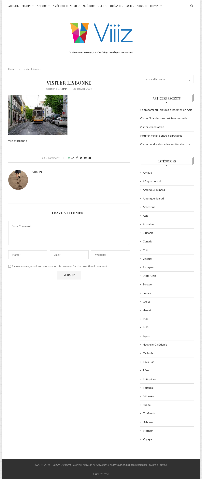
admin (63, 88)
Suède (147, 404)
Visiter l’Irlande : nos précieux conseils (163, 118)
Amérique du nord (65, 5)
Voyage (142, 5)
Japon (146, 336)
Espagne (148, 267)
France (147, 293)
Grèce (147, 301)
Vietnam (148, 430)
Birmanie (148, 232)
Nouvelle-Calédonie (155, 344)
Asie (129, 5)
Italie (146, 327)
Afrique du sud (152, 181)
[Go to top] (101, 474)
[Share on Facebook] (77, 157)
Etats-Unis (149, 275)
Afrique (42, 5)
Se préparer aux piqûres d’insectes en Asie (166, 109)
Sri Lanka (148, 396)
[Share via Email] (90, 157)
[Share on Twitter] (81, 157)
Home (11, 69)
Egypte (147, 258)
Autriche (148, 224)
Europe (26, 5)
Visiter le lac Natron (152, 127)
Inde (146, 319)
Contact (156, 5)
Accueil (13, 5)
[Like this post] (72, 157)
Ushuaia (148, 422)
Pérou (146, 370)
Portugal (148, 387)
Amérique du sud (93, 5)
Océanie (115, 5)
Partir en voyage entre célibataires (161, 135)
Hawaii (147, 310)
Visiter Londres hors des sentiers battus (165, 144)
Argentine (149, 207)
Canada (147, 241)
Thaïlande (149, 413)
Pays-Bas (148, 361)
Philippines (149, 379)
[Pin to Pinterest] (85, 157)
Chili (145, 250)
